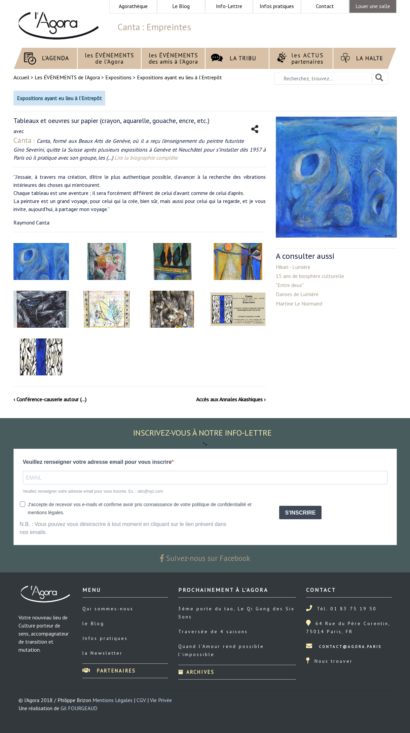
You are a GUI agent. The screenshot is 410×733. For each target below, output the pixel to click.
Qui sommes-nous (108, 609)
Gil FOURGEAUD (79, 708)
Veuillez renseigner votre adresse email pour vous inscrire (97, 462)
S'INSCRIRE (300, 513)
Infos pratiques (105, 638)
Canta (22, 140)
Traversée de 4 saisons (213, 631)
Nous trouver (333, 661)
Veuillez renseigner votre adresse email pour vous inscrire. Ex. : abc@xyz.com (93, 491)
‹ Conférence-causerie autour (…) (49, 399)
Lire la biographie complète (146, 157)
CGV (141, 700)
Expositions (118, 77)
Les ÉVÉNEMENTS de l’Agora (67, 77)
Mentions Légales (112, 700)
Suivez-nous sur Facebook (205, 558)
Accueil (22, 77)
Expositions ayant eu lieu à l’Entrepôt (179, 77)
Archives (196, 672)
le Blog (93, 623)
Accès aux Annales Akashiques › (231, 399)
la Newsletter (102, 653)
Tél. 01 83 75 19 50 (347, 609)
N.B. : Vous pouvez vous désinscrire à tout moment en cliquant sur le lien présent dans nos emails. (123, 528)
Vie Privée (161, 700)
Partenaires (109, 670)
